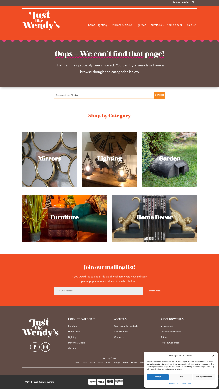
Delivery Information (170, 332)
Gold (77, 363)
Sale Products (121, 332)
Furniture (156, 25)
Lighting (102, 25)
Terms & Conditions (170, 343)
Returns (164, 337)
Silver (85, 363)
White (100, 363)
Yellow (125, 363)
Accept (157, 377)
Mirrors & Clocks (122, 25)
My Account (166, 326)
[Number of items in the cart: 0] (193, 2)
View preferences (204, 377)
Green (134, 363)
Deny (180, 377)
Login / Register (181, 2)
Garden (141, 25)
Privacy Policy (186, 383)
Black (92, 363)
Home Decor (174, 25)
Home (91, 25)
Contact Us (119, 337)
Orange (116, 363)
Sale (189, 25)
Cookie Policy (174, 383)
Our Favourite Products (126, 326)
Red (108, 363)
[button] (213, 355)
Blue (142, 363)
